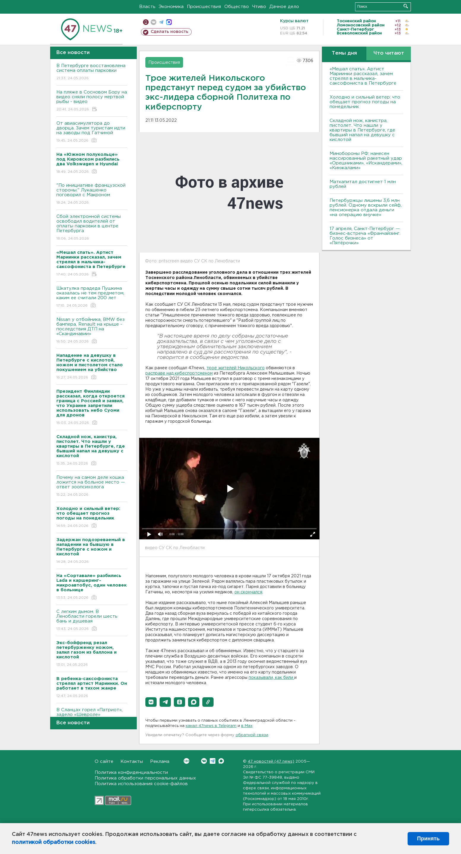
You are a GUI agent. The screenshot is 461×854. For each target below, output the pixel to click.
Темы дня (344, 53)
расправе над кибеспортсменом (179, 373)
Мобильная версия (146, 22)
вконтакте (153, 22)
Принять (428, 839)
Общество (236, 7)
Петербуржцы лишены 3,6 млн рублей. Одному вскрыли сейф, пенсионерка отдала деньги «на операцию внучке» (366, 208)
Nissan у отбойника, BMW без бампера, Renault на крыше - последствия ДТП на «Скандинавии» (91, 331)
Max (221, 761)
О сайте (104, 761)
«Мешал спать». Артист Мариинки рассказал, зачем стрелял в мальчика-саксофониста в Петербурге (363, 76)
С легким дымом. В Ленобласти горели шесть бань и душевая (91, 620)
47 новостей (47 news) (271, 761)
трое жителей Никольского (235, 368)
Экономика (171, 7)
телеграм (161, 22)
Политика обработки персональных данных (145, 778)
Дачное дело (284, 7)
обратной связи (252, 735)
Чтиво (259, 7)
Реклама (159, 761)
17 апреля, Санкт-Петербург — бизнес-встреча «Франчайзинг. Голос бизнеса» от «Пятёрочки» (365, 236)
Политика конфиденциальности (131, 772)
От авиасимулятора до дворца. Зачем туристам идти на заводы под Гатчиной (91, 132)
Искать (405, 6)
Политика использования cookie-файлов (141, 784)
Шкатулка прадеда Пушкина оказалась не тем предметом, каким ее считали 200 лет (91, 297)
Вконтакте (186, 761)
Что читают (388, 53)
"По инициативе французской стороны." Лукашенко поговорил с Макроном (91, 194)
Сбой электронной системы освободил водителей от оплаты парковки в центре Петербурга (91, 228)
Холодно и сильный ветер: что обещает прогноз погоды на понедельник (365, 102)
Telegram (212, 761)
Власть (147, 7)
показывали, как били (271, 677)
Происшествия (204, 7)
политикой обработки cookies (53, 842)
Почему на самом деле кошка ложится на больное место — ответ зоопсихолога (91, 486)
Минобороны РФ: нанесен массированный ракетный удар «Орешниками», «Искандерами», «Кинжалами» (366, 161)
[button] (151, 702)
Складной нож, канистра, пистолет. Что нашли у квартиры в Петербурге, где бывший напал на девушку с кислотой (362, 130)
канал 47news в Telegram (211, 726)
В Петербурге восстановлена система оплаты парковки (91, 72)
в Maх (246, 726)
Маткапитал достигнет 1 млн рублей (363, 184)
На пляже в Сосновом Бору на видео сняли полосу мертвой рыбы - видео (91, 101)
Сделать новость (169, 32)
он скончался (248, 592)
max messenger (169, 22)
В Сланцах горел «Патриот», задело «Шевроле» (91, 716)
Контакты (131, 761)
